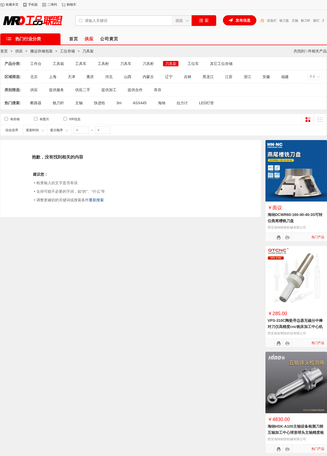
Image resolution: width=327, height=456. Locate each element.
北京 (34, 77)
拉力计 (182, 103)
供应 (19, 51)
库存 (157, 90)
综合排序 (11, 130)
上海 (52, 77)
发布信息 (242, 20)
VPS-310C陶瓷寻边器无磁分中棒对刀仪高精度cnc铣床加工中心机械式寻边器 (295, 326)
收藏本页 (12, 4)
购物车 (71, 4)
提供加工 (108, 90)
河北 (109, 77)
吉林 (187, 77)
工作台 (35, 63)
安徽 (266, 77)
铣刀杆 (58, 103)
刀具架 (88, 51)
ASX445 (139, 103)
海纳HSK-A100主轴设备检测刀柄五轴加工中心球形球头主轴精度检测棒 (296, 432)
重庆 (90, 77)
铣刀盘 (299, 20)
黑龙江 (208, 77)
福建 (285, 77)
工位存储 (67, 51)
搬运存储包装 (41, 51)
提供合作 (135, 90)
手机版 (33, 4)
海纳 (161, 103)
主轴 (310, 20)
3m (118, 103)
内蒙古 (148, 77)
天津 (71, 77)
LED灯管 (273, 20)
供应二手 (82, 90)
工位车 (193, 63)
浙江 (247, 77)
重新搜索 (96, 200)
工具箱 (58, 63)
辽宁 (169, 77)
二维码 (52, 4)
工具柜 (103, 63)
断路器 (35, 103)
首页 (4, 51)
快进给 (99, 103)
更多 (312, 76)
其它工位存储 (221, 63)
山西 (127, 77)
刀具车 (125, 63)
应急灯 (287, 20)
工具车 (80, 63)
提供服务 (56, 90)
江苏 (229, 77)
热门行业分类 (28, 39)
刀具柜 (148, 63)
